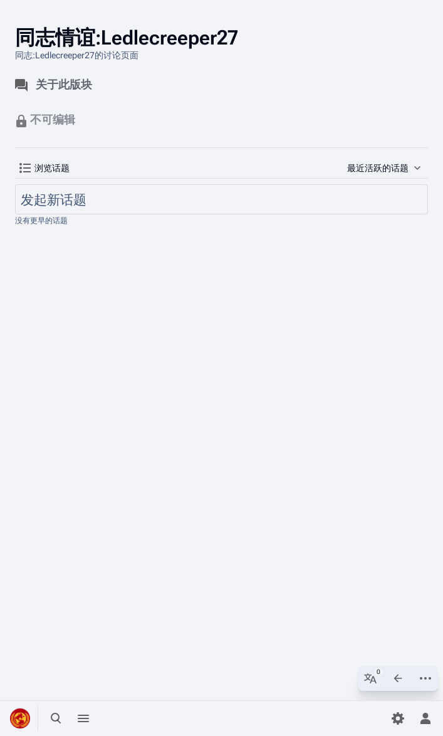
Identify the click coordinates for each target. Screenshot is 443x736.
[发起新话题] (221, 199)
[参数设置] (397, 718)
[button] (44, 168)
